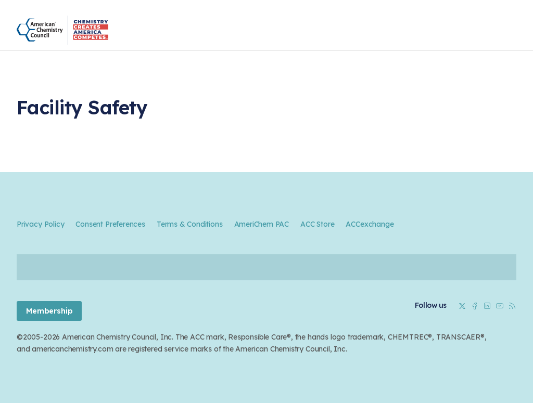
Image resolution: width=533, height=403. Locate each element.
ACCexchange (370, 224)
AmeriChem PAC (261, 224)
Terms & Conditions (190, 224)
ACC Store (317, 224)
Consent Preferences (110, 224)
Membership (49, 311)
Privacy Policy (40, 224)
